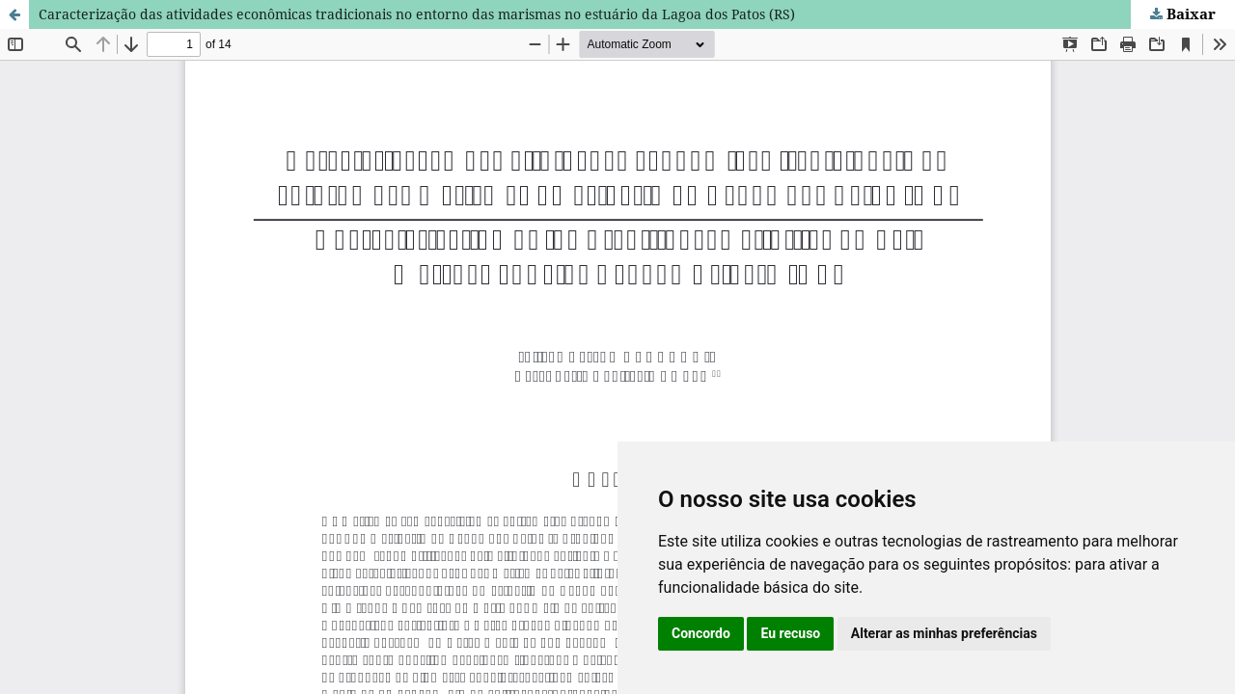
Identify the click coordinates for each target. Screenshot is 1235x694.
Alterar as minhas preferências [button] (944, 633)
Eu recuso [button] (790, 633)
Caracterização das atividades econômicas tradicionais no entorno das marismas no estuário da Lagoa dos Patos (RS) (417, 14)
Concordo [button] (701, 633)
